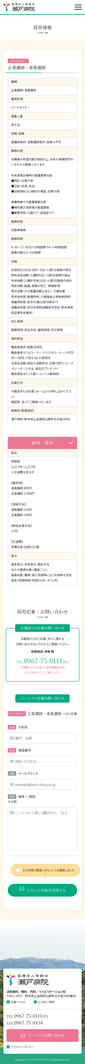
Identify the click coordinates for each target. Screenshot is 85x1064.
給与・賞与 (52, 442)
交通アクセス (16, 1002)
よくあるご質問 (44, 1002)
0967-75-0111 (43, 660)
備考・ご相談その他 (21, 799)
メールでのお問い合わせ (42, 1035)
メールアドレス (23, 773)
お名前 (18, 727)
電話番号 (19, 750)
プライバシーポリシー (20, 1046)
